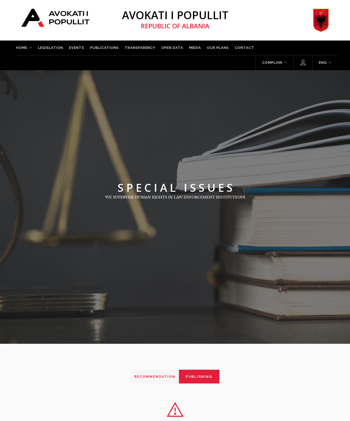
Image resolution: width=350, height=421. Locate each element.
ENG (323, 62)
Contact (244, 48)
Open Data (172, 48)
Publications (104, 48)
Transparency (140, 48)
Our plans (218, 48)
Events (76, 48)
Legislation (50, 48)
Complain (272, 62)
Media (195, 48)
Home (21, 48)
